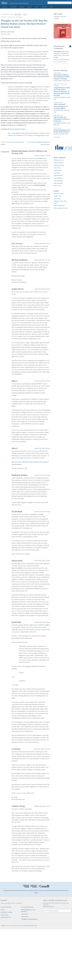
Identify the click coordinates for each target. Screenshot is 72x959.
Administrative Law (59, 160)
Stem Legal (27, 925)
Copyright (3, 925)
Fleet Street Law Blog (6, 912)
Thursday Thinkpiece (59, 205)
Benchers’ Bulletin (44, 625)
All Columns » (57, 137)
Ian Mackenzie (59, 110)
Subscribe (44, 7)
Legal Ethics (57, 173)
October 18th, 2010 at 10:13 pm (42, 749)
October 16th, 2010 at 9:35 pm (42, 381)
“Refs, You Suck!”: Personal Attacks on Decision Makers (61, 106)
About (36, 7)
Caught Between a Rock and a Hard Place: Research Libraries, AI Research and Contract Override (62, 91)
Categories (13, 7)
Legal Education (57, 73)
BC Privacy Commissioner (28, 194)
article (17, 38)
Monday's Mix (57, 196)
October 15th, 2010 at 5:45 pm (42, 155)
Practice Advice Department (25, 236)
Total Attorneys (37, 735)
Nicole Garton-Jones (8, 32)
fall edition (40, 158)
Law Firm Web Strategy (27, 907)
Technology (19, 17)
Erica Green (58, 80)
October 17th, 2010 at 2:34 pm (42, 475)
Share (24, 14)
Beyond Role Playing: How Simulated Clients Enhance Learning (62, 77)
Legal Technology (58, 183)
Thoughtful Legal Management (29, 919)
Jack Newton (17, 243)
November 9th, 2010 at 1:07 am (42, 806)
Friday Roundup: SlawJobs (60, 208)
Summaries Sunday (59, 193)
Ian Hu (57, 134)
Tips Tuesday (57, 198)
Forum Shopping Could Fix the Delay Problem (62, 131)
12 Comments (17, 14)
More (51, 7)
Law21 (2, 909)
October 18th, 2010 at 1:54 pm (42, 560)
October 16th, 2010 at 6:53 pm (42, 289)
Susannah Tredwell (61, 123)
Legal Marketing (58, 178)
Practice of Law (11, 17)
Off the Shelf (24, 916)
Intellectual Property (59, 84)
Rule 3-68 (24, 187)
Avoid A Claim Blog (6, 907)
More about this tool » (48, 906)
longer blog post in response (25, 502)
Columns (4, 7)
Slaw (4, 2)
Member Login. (33, 925)
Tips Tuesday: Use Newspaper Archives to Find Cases (62, 119)
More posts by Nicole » (6, 34)
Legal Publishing (58, 180)
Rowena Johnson (60, 97)
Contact (29, 7)
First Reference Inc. (6, 917)
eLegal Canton (4, 915)
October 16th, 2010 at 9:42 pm (42, 448)
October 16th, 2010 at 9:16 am (42, 243)
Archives (21, 7)
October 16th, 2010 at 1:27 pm (42, 260)
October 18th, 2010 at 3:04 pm (42, 622)
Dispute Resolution (58, 102)
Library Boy (24, 914)
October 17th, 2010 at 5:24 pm (42, 511)
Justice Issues (57, 168)
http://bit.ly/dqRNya (17, 568)
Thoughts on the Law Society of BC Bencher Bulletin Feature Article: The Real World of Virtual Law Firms (24, 23)
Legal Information (58, 115)
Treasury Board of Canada (17, 129)
